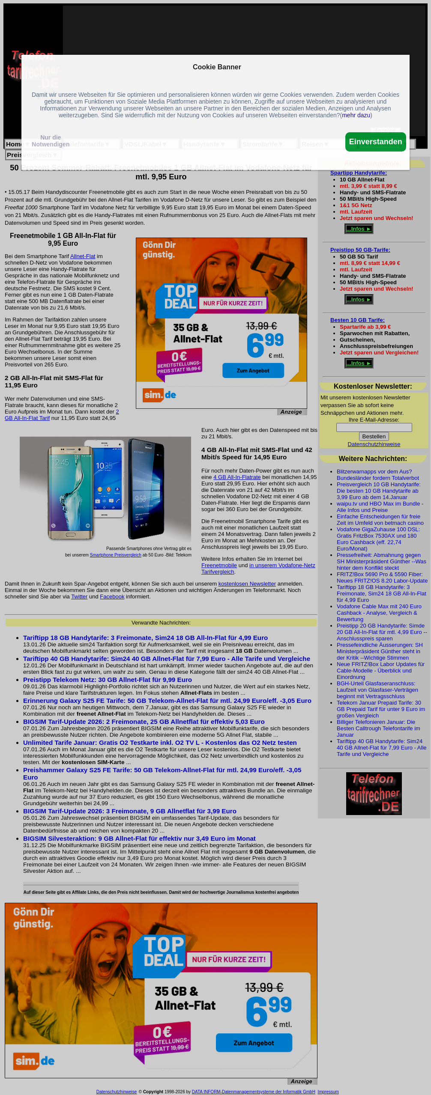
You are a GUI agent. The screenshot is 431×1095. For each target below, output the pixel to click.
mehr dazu (356, 115)
